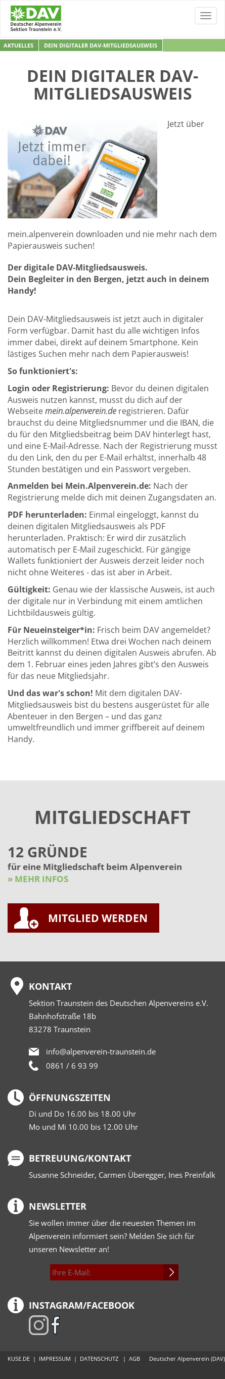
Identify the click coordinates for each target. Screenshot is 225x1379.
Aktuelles (18, 45)
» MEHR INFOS (38, 879)
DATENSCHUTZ (99, 1358)
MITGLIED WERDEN (98, 918)
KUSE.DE (19, 1358)
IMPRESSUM (55, 1358)
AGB (134, 1358)
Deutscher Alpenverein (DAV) (187, 1358)
